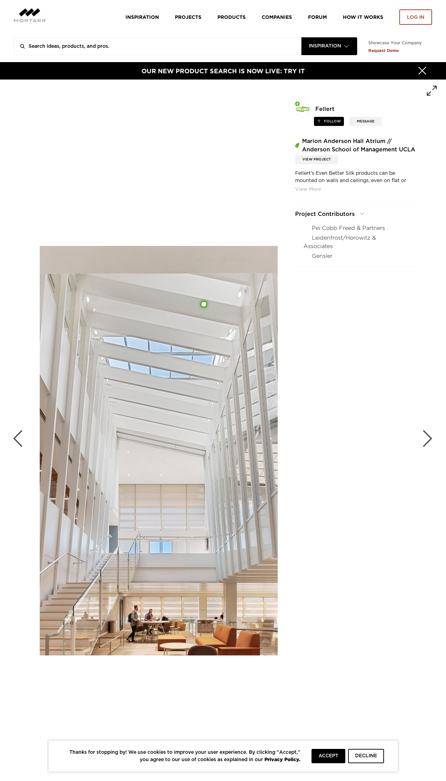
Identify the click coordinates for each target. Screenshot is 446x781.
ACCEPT (328, 755)
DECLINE (366, 755)
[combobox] (329, 46)
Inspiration (142, 17)
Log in (415, 17)
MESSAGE (366, 121)
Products (231, 17)
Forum (317, 17)
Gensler (322, 256)
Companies (277, 17)
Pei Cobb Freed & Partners (348, 228)
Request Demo (383, 50)
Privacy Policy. (282, 759)
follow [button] (332, 121)
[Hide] (422, 71)
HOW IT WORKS (363, 17)
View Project (316, 159)
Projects (188, 17)
